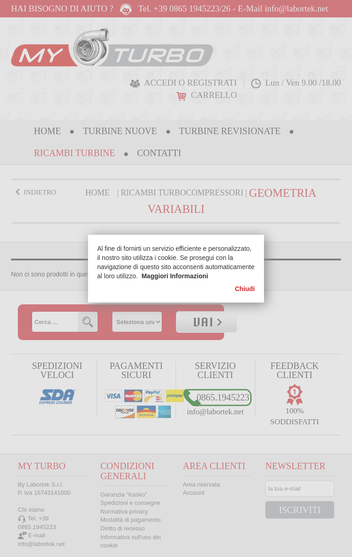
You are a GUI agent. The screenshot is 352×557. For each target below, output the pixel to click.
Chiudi (245, 288)
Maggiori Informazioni (175, 276)
